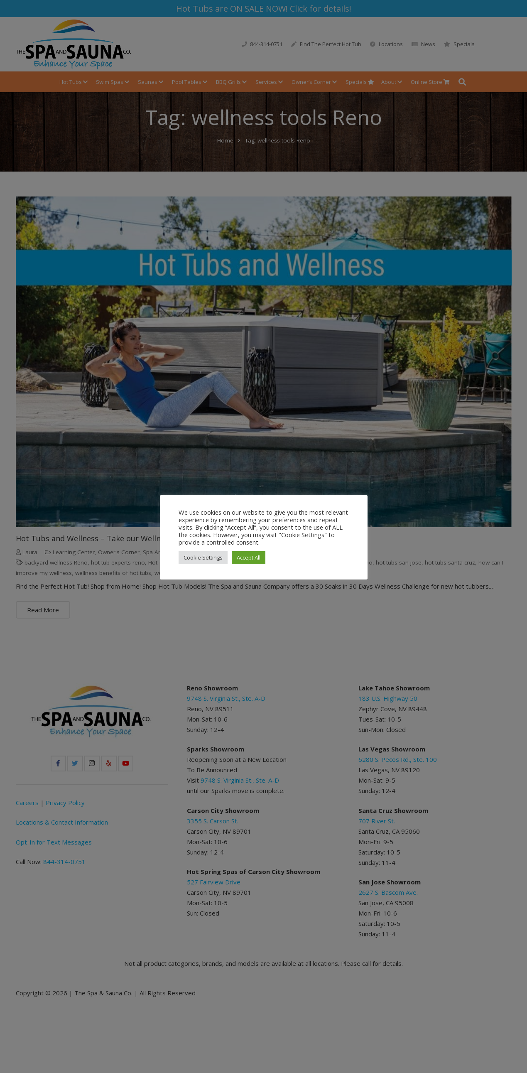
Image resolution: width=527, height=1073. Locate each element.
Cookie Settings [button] (203, 557)
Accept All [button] (248, 557)
